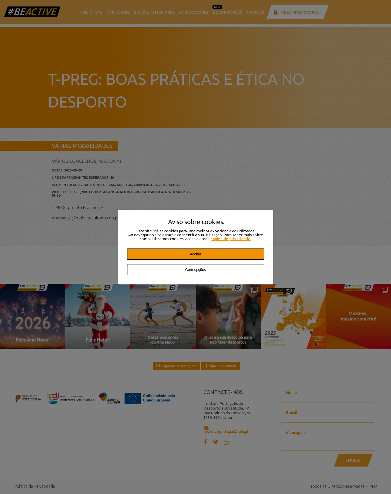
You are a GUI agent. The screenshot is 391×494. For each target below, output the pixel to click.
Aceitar (195, 254)
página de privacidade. (230, 239)
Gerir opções (195, 270)
